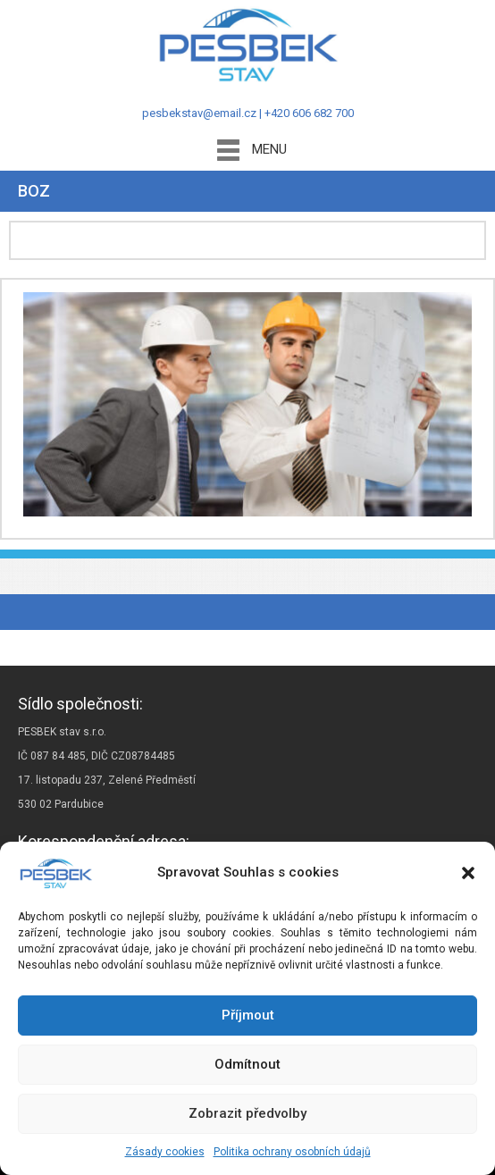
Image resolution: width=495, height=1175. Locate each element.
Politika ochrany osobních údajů (292, 1152)
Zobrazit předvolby (247, 1113)
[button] (468, 873)
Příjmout (248, 1015)
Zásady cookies (165, 1152)
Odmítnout (247, 1064)
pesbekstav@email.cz (199, 113)
